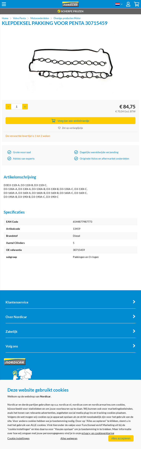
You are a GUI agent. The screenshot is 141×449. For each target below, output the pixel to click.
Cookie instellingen (18, 438)
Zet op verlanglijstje (70, 127)
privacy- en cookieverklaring (97, 433)
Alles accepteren (120, 438)
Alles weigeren (68, 438)
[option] (70, 63)
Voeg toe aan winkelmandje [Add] (70, 120)
